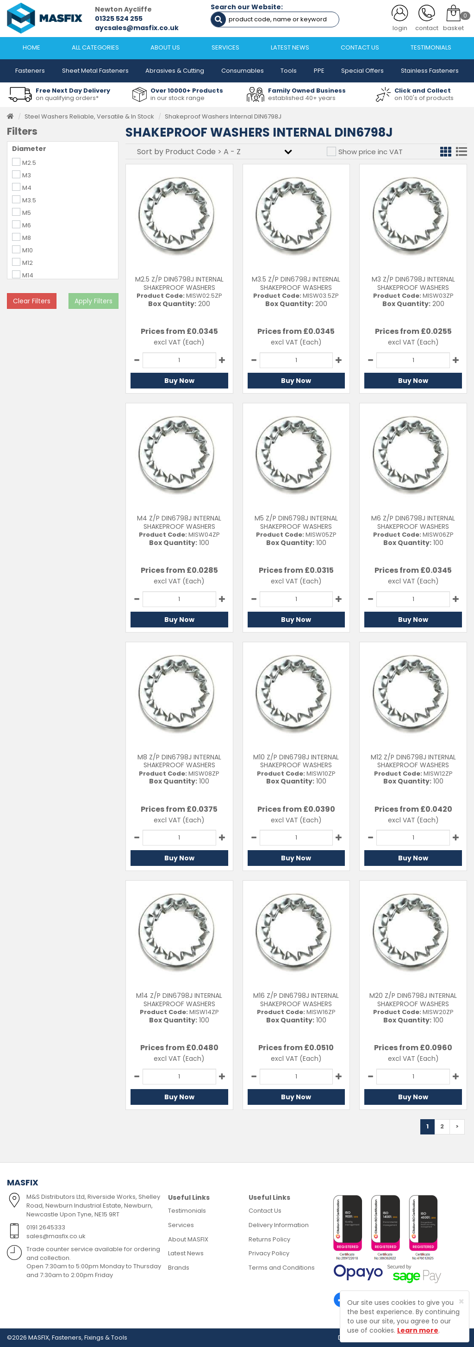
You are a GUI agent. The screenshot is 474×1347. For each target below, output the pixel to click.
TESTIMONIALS (431, 47)
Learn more (417, 1330)
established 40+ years (302, 98)
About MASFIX (188, 1239)
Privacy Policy (269, 1253)
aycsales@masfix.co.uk (137, 27)
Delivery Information (279, 1225)
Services (181, 1225)
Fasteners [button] (30, 70)
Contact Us (265, 1210)
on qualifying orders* (67, 98)
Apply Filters (93, 301)
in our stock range (177, 98)
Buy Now (179, 380)
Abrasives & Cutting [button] (174, 70)
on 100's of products (424, 98)
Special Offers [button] (362, 70)
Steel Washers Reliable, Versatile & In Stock (89, 116)
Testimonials (187, 1210)
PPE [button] (319, 70)
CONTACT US (360, 47)
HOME (31, 47)
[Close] (461, 1301)
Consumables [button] (242, 70)
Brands (178, 1267)
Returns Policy (269, 1239)
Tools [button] (289, 70)
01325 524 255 (119, 18)
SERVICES (225, 47)
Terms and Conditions (282, 1267)
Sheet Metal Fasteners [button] (95, 70)
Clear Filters (31, 301)
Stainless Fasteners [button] (430, 70)
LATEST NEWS (290, 47)
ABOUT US (165, 47)
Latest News (186, 1253)
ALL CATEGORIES (95, 47)
